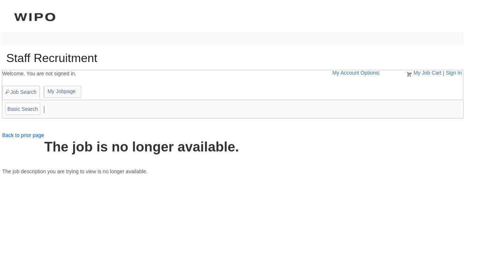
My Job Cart (427, 73)
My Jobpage (62, 91)
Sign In (454, 73)
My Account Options (355, 73)
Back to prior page (23, 135)
